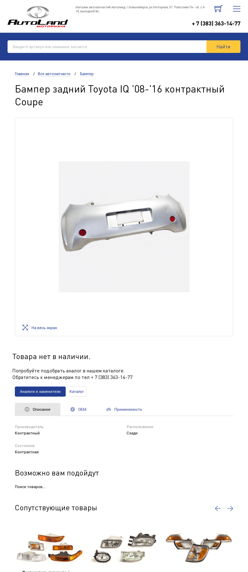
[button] (218, 508)
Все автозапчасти (54, 73)
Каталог (76, 391)
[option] (124, 227)
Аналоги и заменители (40, 391)
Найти (223, 46)
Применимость (124, 409)
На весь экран (40, 327)
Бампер (87, 73)
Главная (22, 73)
